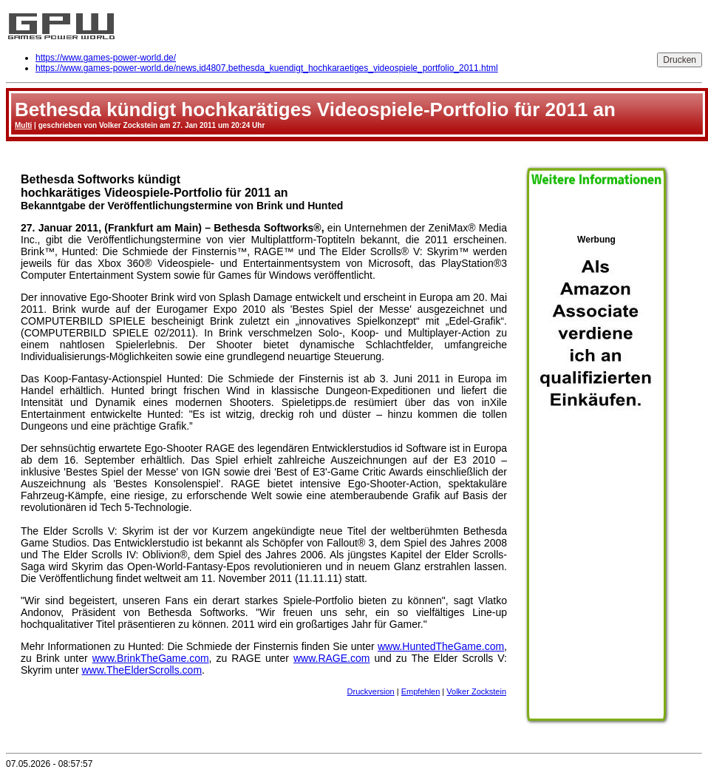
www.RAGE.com (331, 658)
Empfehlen (420, 691)
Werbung (596, 474)
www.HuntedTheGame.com (441, 646)
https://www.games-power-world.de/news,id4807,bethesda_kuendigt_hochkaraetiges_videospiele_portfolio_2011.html (266, 68)
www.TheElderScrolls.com (141, 670)
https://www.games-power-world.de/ (105, 58)
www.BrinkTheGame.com (150, 658)
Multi (23, 125)
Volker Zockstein (476, 691)
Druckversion (371, 691)
